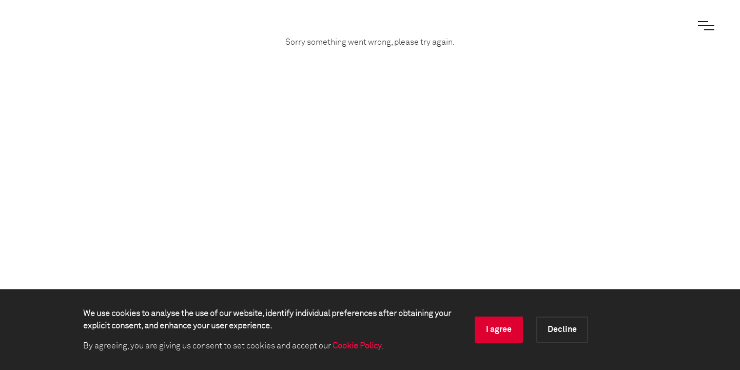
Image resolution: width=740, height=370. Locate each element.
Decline (562, 329)
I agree (499, 329)
